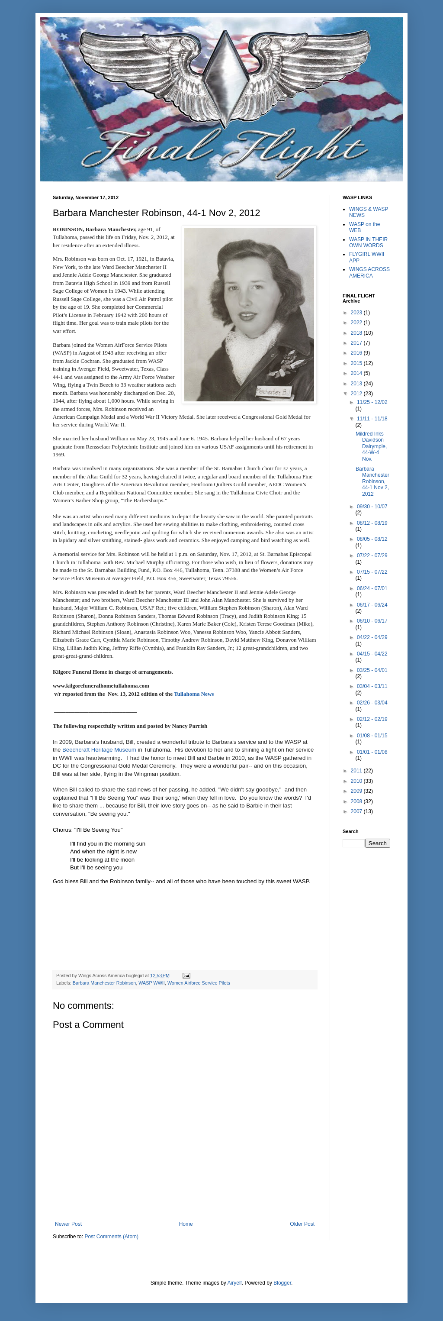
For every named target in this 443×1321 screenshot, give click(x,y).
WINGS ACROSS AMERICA (369, 272)
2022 (357, 323)
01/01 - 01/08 (372, 752)
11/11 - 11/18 (372, 419)
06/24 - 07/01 (372, 588)
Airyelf (235, 1283)
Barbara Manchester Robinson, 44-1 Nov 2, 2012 (372, 481)
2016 (357, 353)
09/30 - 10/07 (372, 507)
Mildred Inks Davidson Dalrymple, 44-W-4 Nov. (371, 446)
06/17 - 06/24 (372, 605)
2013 (357, 384)
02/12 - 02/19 (372, 719)
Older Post (302, 1224)
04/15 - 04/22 (372, 654)
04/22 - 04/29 (372, 637)
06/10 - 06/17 (372, 621)
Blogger (282, 1283)
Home (186, 1224)
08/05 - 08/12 (372, 539)
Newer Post (68, 1224)
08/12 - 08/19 (372, 523)
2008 (357, 801)
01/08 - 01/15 (372, 736)
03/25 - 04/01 (372, 670)
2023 (357, 313)
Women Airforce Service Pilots (198, 982)
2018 (357, 333)
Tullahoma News (193, 694)
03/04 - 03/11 (372, 686)
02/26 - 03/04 (372, 703)
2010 (357, 781)
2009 (357, 791)
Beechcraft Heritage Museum (99, 749)
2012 (357, 394)
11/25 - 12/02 (372, 402)
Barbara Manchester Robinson (104, 982)
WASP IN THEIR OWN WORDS (368, 242)
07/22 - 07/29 (372, 555)
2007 (357, 811)
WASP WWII (151, 982)
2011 (357, 771)
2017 (357, 343)
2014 (357, 373)
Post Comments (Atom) (111, 1237)
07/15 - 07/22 (372, 572)
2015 (357, 363)
